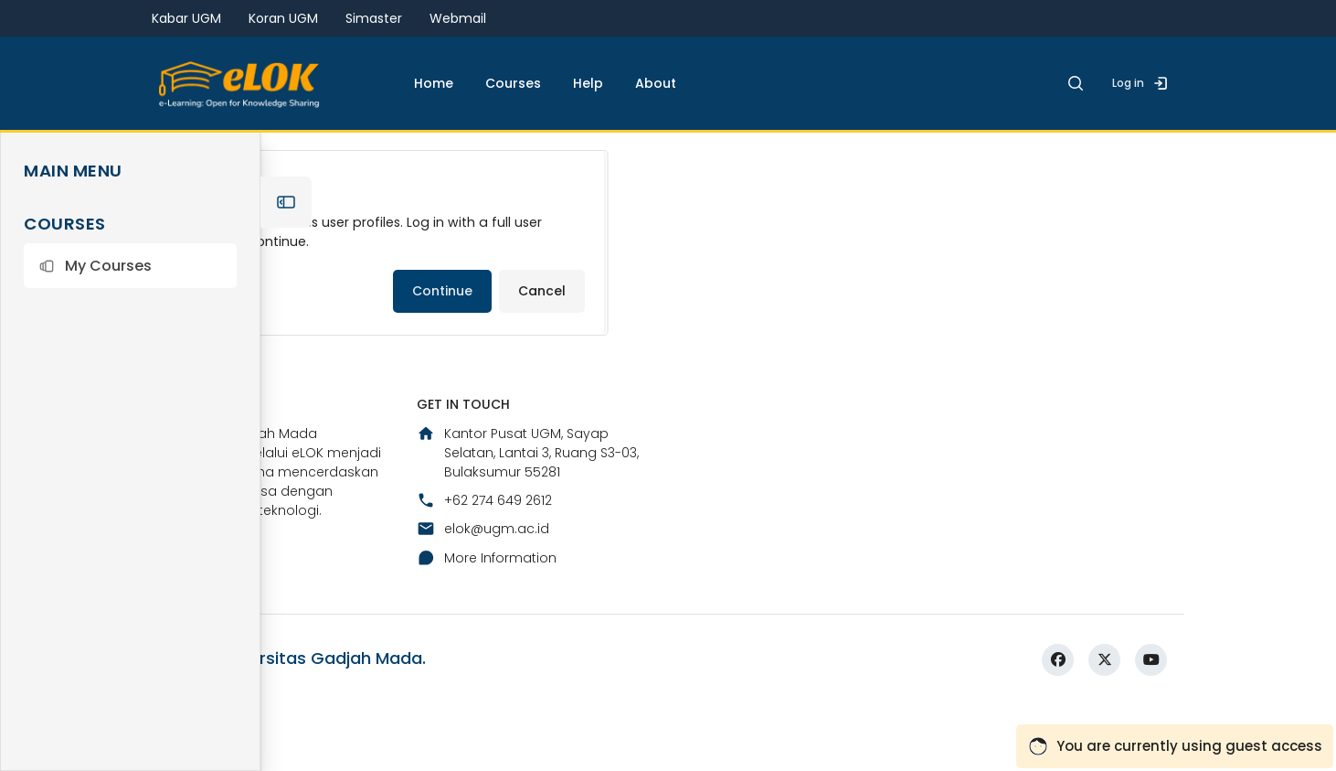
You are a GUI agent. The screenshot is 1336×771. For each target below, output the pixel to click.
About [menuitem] (655, 83)
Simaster (373, 18)
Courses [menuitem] (513, 83)
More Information (487, 696)
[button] (130, 265)
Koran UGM (283, 18)
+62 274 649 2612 (484, 639)
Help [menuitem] (588, 83)
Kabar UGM (186, 18)
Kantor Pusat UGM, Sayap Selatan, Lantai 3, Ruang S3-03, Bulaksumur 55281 (528, 590)
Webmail (457, 18)
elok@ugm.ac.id (483, 668)
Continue (442, 354)
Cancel (542, 354)
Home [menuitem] (433, 83)
